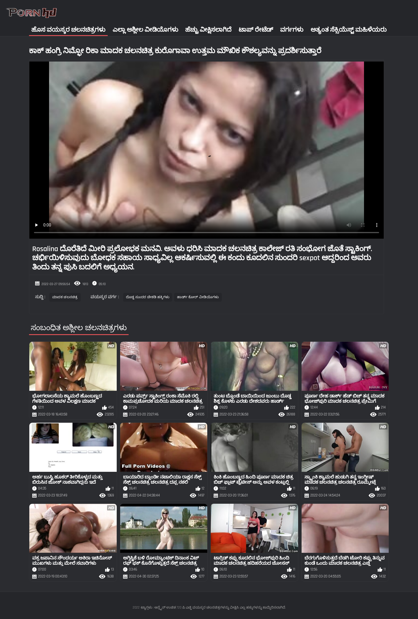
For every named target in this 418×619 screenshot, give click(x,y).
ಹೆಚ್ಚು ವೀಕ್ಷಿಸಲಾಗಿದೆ (208, 30)
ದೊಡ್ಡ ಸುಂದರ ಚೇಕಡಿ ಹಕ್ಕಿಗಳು (148, 297)
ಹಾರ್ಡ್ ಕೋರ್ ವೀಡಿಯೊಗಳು (198, 297)
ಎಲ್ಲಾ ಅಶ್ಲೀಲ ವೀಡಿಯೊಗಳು (145, 30)
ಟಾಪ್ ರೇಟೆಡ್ (256, 30)
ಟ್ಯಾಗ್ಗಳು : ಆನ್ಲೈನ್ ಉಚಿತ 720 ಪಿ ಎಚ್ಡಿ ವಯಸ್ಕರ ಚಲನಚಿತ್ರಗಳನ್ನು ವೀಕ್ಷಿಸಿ (190, 607)
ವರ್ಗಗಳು (291, 30)
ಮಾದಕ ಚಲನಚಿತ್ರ (65, 297)
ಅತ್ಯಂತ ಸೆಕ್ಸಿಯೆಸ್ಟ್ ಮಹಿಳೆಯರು (349, 30)
